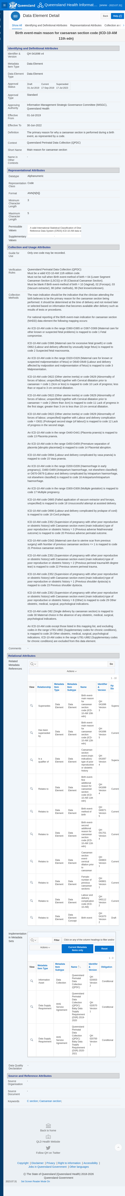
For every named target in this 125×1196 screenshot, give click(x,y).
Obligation (111, 992)
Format (19, 196)
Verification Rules (21, 274)
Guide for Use (20, 258)
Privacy (54, 1172)
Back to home (29, 1159)
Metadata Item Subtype (77, 712)
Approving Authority (20, 109)
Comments (21, 673)
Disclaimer (41, 1172)
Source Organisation (21, 1108)
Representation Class (24, 188)
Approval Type (19, 99)
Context (18, 145)
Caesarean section (55, 1126)
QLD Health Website (62, 1159)
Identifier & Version (20, 55)
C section (37, 1126)
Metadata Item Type (20, 65)
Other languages (82, 1176)
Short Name (21, 152)
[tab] (17, 25)
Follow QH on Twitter (95, 1159)
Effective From (19, 120)
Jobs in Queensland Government (51, 1176)
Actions (75, 696)
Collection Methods (20, 299)
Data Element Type (19, 76)
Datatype (20, 179)
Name (89, 712)
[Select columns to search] (39, 689)
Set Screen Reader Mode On (41, 1191)
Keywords (20, 1126)
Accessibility (94, 1172)
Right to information (72, 1172)
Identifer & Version (98, 992)
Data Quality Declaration (22, 1092)
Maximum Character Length (20, 219)
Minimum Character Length (20, 206)
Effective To (21, 128)
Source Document (20, 1118)
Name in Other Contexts (19, 162)
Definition (19, 135)
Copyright (26, 1172)
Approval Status (19, 88)
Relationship (49, 712)
